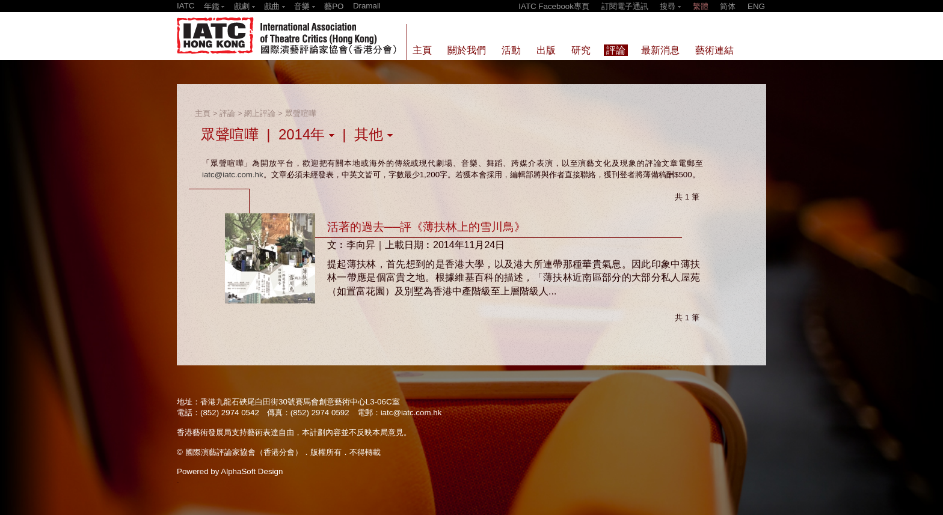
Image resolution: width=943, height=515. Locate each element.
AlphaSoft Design (252, 471)
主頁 (202, 113)
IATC (185, 5)
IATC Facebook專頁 (553, 6)
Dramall (367, 5)
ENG (756, 6)
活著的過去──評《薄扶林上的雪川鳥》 (426, 227)
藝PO (333, 6)
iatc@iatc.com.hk (232, 174)
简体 (728, 6)
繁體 (700, 6)
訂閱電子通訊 (624, 6)
